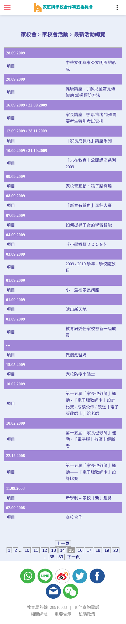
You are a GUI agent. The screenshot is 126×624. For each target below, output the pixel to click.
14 (62, 550)
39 (61, 557)
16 (80, 550)
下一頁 (73, 557)
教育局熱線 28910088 (47, 607)
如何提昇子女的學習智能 (89, 225)
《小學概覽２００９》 (87, 244)
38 (52, 557)
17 (89, 550)
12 (44, 550)
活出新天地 (76, 309)
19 (106, 550)
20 (115, 550)
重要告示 (63, 614)
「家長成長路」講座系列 (89, 141)
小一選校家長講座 (82, 290)
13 (53, 550)
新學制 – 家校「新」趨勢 (89, 498)
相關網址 (39, 614)
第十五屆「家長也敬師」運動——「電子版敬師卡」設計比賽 (91, 472)
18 (98, 550)
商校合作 (74, 517)
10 (27, 550)
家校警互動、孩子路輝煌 (89, 186)
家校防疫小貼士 (80, 374)
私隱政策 (86, 614)
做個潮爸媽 (76, 355)
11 (35, 550)
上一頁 (63, 543)
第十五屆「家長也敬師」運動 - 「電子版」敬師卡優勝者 (91, 439)
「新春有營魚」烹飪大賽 (89, 205)
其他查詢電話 (86, 607)
